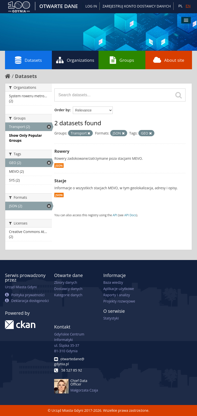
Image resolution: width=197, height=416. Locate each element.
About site (168, 60)
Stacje (60, 181)
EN (188, 6)
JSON (59, 166)
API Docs (130, 215)
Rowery (61, 151)
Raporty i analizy (116, 294)
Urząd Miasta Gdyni (21, 286)
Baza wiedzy (113, 282)
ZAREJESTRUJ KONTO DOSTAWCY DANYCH (136, 6)
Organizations (75, 60)
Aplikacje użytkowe (118, 288)
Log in (91, 6)
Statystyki (111, 318)
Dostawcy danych (68, 288)
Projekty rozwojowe (119, 301)
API (115, 215)
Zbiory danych (65, 282)
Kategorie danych (68, 294)
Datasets (28, 60)
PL (180, 6)
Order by (62, 110)
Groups (122, 60)
